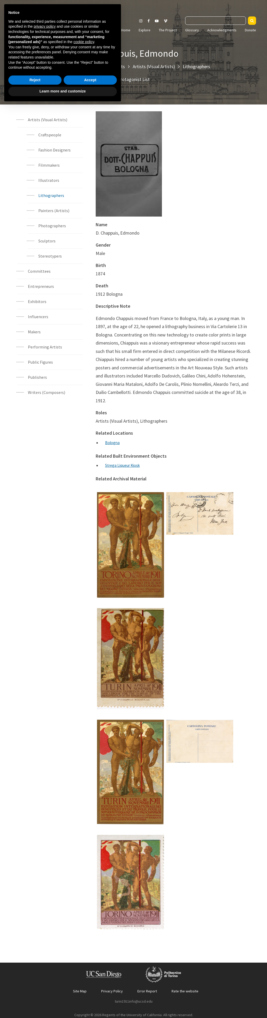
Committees (39, 271)
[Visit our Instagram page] (141, 20)
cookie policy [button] (84, 954)
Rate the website (185, 990)
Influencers (38, 316)
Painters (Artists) (53, 210)
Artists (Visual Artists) (154, 66)
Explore (144, 30)
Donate (250, 30)
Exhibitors (37, 301)
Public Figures (40, 362)
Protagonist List (134, 79)
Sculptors (47, 240)
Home (125, 30)
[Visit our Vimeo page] (167, 20)
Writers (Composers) (46, 392)
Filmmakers (49, 165)
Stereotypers (50, 256)
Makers (34, 331)
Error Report (147, 990)
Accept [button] (90, 992)
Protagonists (112, 66)
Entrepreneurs (41, 286)
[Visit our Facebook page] (148, 20)
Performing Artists (45, 347)
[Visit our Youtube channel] (156, 20)
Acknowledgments (221, 30)
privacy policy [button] (45, 939)
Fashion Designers (54, 150)
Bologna (112, 442)
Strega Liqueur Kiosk (123, 465)
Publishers (37, 377)
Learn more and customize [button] (62, 1004)
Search (179, 19)
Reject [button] (34, 992)
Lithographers (196, 66)
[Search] (252, 20)
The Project (168, 30)
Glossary (192, 30)
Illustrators (49, 180)
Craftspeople (49, 134)
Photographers (52, 225)
